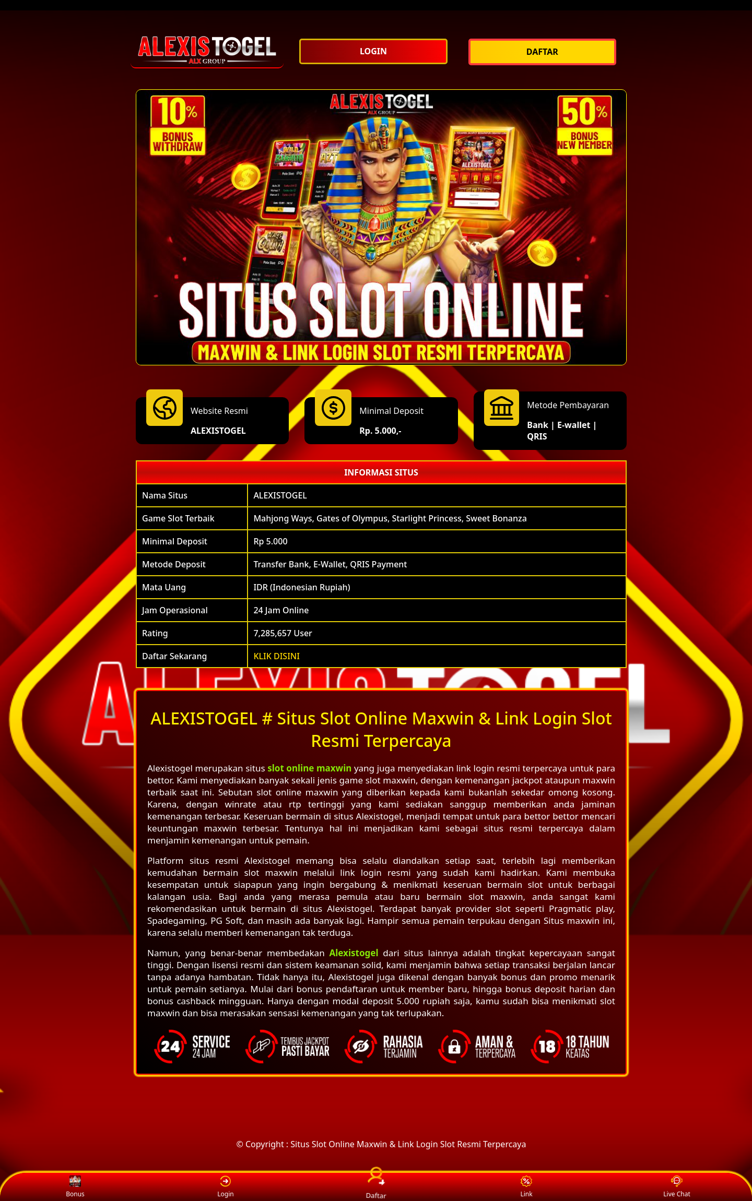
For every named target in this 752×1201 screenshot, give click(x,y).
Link (526, 1187)
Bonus (75, 1187)
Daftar (376, 1186)
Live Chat (676, 1187)
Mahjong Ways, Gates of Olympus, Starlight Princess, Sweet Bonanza (389, 518)
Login (225, 1187)
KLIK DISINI (276, 656)
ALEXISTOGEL (218, 430)
